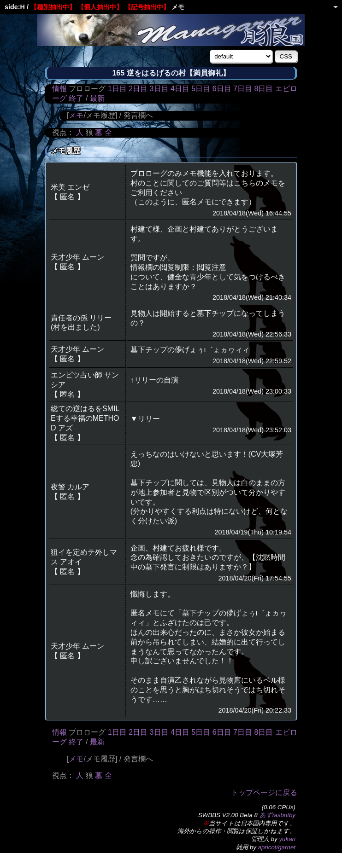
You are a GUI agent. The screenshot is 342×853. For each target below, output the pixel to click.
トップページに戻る (264, 792)
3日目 (159, 89)
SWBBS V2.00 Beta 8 (228, 815)
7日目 (242, 89)
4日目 (180, 89)
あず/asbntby (277, 815)
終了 (76, 98)
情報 (59, 89)
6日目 (221, 89)
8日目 (263, 89)
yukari (287, 839)
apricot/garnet (277, 847)
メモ (76, 115)
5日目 (200, 89)
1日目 (117, 89)
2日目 (138, 89)
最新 (97, 98)
